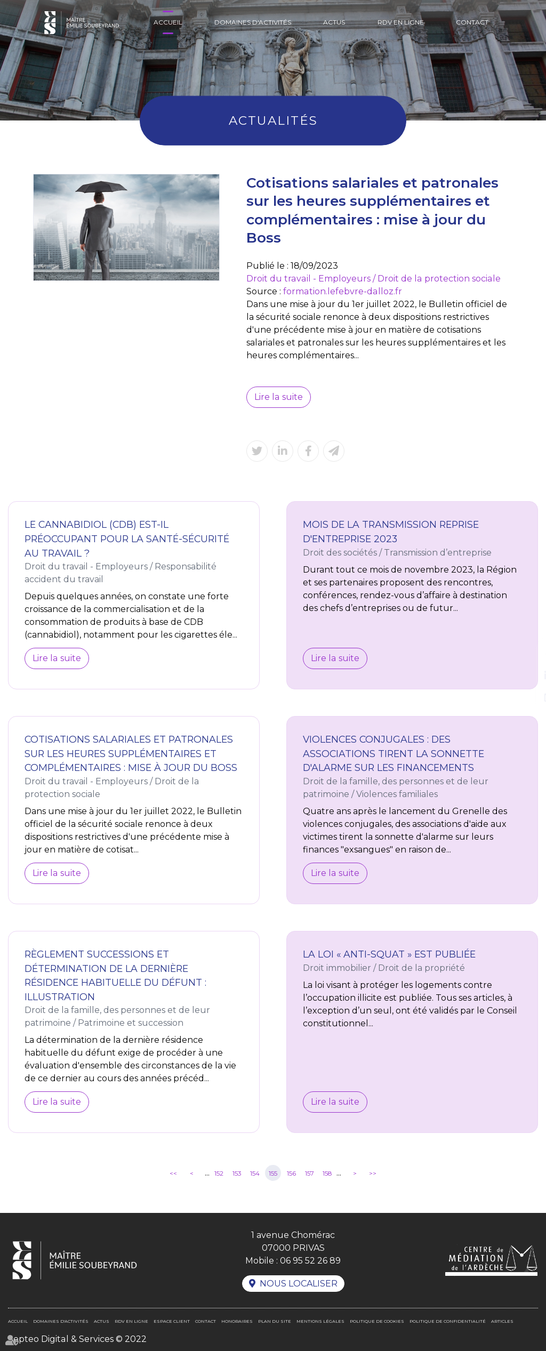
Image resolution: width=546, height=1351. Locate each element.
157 (309, 1173)
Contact (472, 22)
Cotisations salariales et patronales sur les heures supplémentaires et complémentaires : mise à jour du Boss (131, 753)
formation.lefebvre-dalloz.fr (342, 291)
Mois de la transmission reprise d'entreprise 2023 (391, 531)
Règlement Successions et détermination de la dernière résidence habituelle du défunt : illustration (115, 975)
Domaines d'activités (252, 22)
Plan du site (274, 1321)
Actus (334, 22)
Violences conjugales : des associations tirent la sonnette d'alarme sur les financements (393, 753)
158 (327, 1173)
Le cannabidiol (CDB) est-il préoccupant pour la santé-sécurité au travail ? (127, 538)
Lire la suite (278, 397)
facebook (524, 654)
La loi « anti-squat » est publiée (389, 954)
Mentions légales (320, 1321)
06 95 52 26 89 (310, 1261)
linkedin (524, 675)
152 (218, 1173)
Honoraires (237, 1321)
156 (291, 1173)
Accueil (168, 22)
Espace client (172, 1321)
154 (255, 1173)
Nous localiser (299, 1283)
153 (237, 1173)
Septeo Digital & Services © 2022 (77, 1339)
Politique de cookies (377, 1321)
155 (273, 1173)
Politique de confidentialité (448, 1321)
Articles (502, 1321)
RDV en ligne (401, 22)
